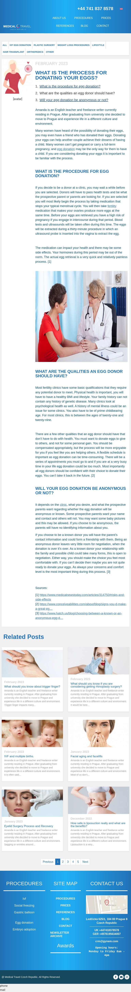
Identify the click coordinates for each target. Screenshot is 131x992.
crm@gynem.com (106, 941)
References (65, 25)
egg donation (66, 149)
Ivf (24, 898)
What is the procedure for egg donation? (70, 86)
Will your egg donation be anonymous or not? (74, 100)
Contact (103, 25)
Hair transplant (102, 45)
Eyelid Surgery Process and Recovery (28, 826)
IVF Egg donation (18, 45)
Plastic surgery (38, 45)
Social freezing (24, 905)
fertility (111, 206)
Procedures (84, 18)
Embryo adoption (24, 929)
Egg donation (24, 922)
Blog (85, 26)
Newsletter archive (59, 934)
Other (6, 52)
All (4, 45)
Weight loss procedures (63, 45)
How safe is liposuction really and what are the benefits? (98, 825)
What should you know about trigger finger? (32, 686)
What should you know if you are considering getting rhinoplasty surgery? (96, 685)
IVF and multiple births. (19, 756)
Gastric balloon (24, 912)
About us (60, 18)
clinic (63, 504)
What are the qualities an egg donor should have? (77, 93)
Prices (107, 18)
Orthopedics (120, 45)
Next (85, 861)
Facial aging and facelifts (87, 756)
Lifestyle (85, 45)
